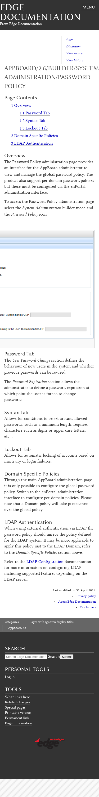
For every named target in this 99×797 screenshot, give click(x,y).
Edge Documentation (40, 12)
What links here (17, 697)
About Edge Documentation (77, 602)
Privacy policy (86, 596)
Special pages (15, 707)
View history (74, 60)
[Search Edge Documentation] (26, 656)
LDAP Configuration (45, 562)
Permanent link (17, 718)
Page (69, 39)
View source (74, 53)
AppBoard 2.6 (17, 628)
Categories (12, 622)
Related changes (17, 702)
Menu (89, 7)
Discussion (73, 46)
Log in (10, 677)
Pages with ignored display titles (51, 622)
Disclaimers (88, 607)
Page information (18, 723)
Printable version (18, 712)
